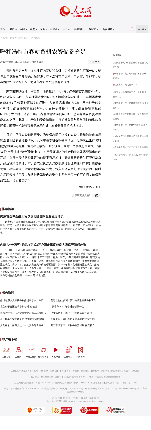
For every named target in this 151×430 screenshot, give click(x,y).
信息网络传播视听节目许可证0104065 (21, 388)
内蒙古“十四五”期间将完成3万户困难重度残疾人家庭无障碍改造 (43, 244)
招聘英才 (54, 371)
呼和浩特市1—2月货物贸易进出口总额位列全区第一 (28, 313)
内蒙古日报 (37, 61)
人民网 (4, 38)
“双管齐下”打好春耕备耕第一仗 (67, 306)
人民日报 (6, 351)
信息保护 (125, 371)
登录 (144, 29)
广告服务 (64, 371)
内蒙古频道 (15, 38)
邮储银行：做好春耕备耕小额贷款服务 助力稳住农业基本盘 (82, 319)
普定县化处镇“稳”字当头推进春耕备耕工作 (73, 300)
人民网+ (18, 351)
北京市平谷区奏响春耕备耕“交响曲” (19, 306)
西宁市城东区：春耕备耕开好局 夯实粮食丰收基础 (77, 325)
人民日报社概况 (18, 371)
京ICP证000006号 (127, 388)
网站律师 (115, 371)
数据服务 (95, 371)
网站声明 (105, 371)
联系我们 (136, 371)
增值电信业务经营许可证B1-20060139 (71, 383)
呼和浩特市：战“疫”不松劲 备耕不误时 (71, 313)
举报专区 (79, 29)
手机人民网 (31, 351)
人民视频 (55, 351)
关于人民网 (32, 371)
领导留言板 (43, 351)
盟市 (26, 38)
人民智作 (80, 351)
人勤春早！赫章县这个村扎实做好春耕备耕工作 (25, 325)
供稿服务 (85, 371)
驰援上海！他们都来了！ (125, 85)
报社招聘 (44, 371)
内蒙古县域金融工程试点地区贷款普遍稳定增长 (31, 216)
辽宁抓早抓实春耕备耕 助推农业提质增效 (22, 319)
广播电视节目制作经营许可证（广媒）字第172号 (114, 383)
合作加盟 (74, 371)
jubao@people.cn (112, 377)
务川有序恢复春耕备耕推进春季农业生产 (22, 300)
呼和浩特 (35, 38)
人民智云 (68, 351)
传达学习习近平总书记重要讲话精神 (131, 147)
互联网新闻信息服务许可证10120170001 (32, 383)
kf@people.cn (47, 377)
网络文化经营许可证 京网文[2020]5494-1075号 (62, 388)
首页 (2, 29)
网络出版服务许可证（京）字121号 (101, 388)
